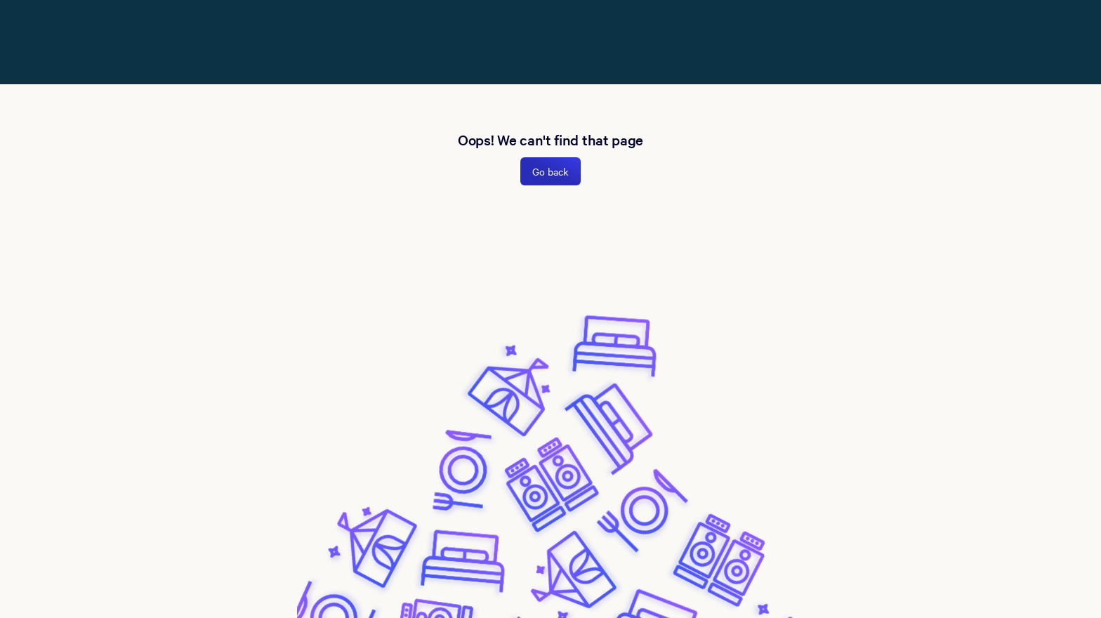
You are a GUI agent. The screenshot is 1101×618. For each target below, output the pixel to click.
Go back (550, 171)
